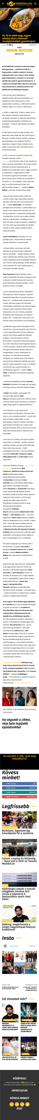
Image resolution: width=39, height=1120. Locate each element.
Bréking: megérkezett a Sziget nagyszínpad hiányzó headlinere (18, 927)
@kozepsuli (14, 946)
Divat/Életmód (10, 827)
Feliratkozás (31, 796)
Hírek (5, 885)
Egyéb (5, 855)
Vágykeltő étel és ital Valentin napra (10, 1058)
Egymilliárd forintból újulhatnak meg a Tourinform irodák (30, 989)
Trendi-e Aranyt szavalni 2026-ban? (28, 1058)
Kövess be (32, 788)
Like (34, 783)
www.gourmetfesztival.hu (22, 683)
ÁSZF (19, 1108)
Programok (25, 50)
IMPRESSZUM (19, 1090)
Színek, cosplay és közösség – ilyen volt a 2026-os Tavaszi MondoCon (19, 861)
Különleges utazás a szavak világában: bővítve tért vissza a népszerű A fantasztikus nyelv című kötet (18, 894)
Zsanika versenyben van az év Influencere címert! (10, 988)
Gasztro (12, 50)
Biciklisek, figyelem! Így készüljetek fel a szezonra (17, 832)
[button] (35, 4)
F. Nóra (10, 45)
